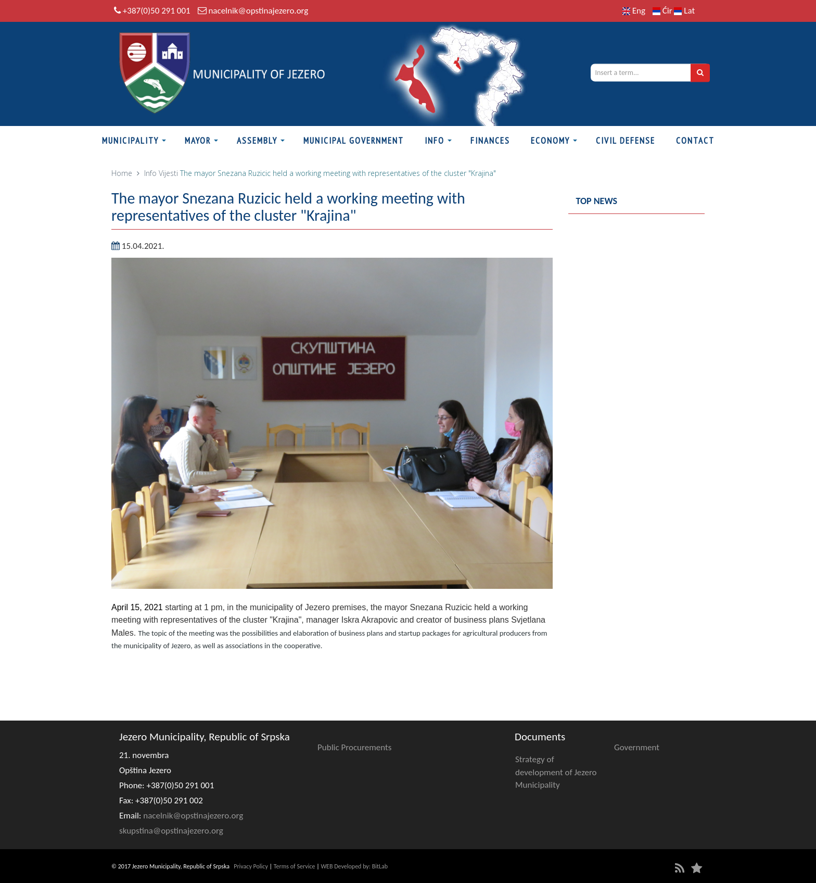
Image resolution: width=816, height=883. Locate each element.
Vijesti (168, 173)
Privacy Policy (251, 866)
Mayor (198, 140)
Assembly (257, 140)
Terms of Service (294, 866)
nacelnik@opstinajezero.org (258, 10)
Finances (490, 140)
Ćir (663, 10)
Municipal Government (353, 140)
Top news (597, 201)
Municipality (130, 140)
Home (121, 173)
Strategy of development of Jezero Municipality (556, 772)
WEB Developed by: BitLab (354, 866)
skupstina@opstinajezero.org (171, 830)
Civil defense (625, 140)
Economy (550, 140)
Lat (684, 10)
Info (434, 140)
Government (636, 747)
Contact (695, 140)
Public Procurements (354, 747)
